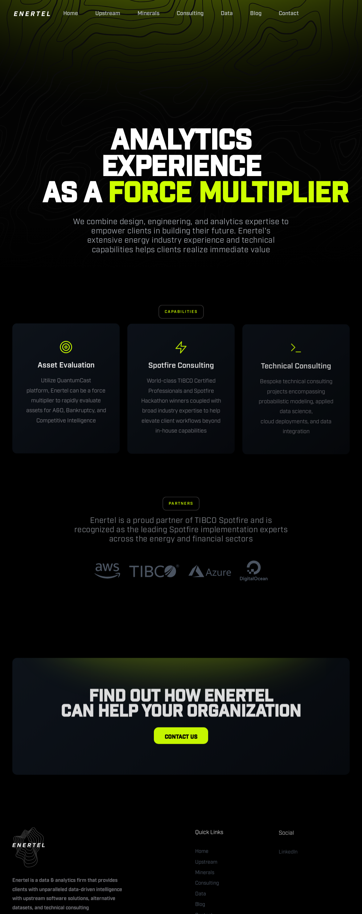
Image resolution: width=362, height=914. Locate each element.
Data (227, 13)
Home (70, 13)
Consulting (190, 13)
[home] (31, 13)
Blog (255, 13)
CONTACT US (181, 738)
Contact (289, 13)
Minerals (148, 13)
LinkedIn (288, 855)
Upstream (107, 13)
